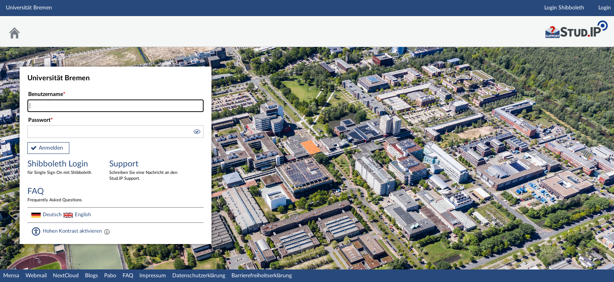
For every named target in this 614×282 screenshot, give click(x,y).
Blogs (91, 275)
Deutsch (52, 214)
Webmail (36, 275)
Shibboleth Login (62, 168)
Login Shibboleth (564, 8)
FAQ (128, 275)
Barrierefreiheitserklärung (261, 275)
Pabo (110, 275)
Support (144, 171)
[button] (196, 133)
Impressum (152, 275)
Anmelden (51, 148)
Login (604, 8)
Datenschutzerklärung (198, 275)
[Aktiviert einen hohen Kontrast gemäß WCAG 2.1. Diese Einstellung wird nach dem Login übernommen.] (107, 231)
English (83, 214)
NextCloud (66, 275)
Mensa (11, 275)
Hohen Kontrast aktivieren (72, 231)
